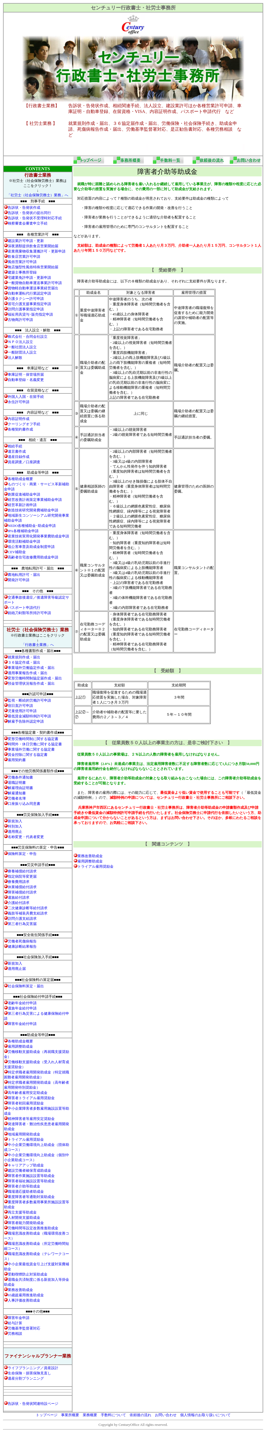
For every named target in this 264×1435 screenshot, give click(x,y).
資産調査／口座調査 (24, 462)
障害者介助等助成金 (24, 1186)
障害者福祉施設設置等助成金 (31, 1181)
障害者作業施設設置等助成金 (31, 1176)
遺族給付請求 (18, 897)
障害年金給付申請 (22, 1024)
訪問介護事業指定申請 (26, 309)
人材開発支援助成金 (24, 1217)
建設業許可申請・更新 (26, 241)
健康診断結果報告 (22, 946)
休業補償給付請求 (22, 887)
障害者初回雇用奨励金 (26, 1103)
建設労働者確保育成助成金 (29, 1170)
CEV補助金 (17, 552)
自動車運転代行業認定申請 (29, 293)
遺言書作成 (17, 451)
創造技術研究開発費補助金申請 (33, 510)
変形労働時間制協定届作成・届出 (35, 678)
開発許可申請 (18, 580)
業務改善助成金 (90, 856)
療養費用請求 (18, 882)
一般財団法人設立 (22, 352)
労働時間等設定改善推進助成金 (33, 1228)
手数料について (113, 1415)
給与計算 (15, 1323)
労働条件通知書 (20, 777)
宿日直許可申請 (20, 706)
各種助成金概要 (20, 479)
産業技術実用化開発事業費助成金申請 (38, 536)
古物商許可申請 (20, 320)
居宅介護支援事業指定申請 (29, 304)
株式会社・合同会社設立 (27, 336)
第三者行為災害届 (22, 924)
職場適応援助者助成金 (26, 1191)
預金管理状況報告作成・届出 (31, 683)
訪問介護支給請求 (22, 918)
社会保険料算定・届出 (26, 986)
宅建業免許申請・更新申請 (29, 277)
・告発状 (24, 207)
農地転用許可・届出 (24, 575)
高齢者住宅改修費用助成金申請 (33, 557)
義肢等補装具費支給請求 (27, 913)
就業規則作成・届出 (24, 657)
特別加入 (15, 826)
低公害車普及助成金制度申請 (31, 547)
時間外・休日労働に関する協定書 (35, 744)
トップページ (46, 1415)
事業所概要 (70, 1415)
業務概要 (90, 1415)
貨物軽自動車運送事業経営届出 (33, 288)
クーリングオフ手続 (24, 424)
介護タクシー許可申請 (26, 299)
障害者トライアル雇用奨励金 (31, 1098)
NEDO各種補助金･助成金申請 (32, 526)
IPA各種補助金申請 (23, 531)
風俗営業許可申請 (22, 262)
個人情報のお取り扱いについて (205, 1415)
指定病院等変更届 (22, 876)
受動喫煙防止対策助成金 (27, 1274)
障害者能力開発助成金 (26, 1223)
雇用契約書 (17, 760)
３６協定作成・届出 (24, 662)
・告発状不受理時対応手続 (35, 218)
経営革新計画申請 (22, 505)
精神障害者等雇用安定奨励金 (31, 1119)
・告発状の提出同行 (29, 213)
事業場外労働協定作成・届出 (31, 668)
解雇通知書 (17, 793)
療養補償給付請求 (22, 871)
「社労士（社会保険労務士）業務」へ (37, 195)
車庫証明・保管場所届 (26, 374)
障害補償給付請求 (22, 892)
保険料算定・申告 (22, 854)
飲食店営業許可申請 (24, 256)
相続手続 (15, 446)
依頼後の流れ (140, 1415)
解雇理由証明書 (20, 788)
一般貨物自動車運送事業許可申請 (35, 283)
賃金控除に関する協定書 (27, 755)
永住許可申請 (18, 402)
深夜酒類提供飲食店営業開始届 (33, 246)
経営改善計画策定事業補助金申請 (35, 500)
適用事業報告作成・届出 (27, 673)
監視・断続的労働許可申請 (29, 700)
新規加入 (15, 821)
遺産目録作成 (18, 457)
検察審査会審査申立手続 (27, 223)
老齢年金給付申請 (22, 1003)
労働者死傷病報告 (22, 941)
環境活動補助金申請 (24, 541)
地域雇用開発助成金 (24, 1134)
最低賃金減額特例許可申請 (29, 716)
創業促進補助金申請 (24, 494)
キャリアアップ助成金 (26, 1165)
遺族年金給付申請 (22, 1008)
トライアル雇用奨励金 (95, 866)
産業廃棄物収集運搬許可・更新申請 (37, 251)
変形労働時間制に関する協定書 (33, 739)
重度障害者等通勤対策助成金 (31, 1197)
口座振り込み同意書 (24, 804)
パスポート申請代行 (24, 608)
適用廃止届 (17, 969)
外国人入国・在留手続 (26, 397)
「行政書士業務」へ (37, 645)
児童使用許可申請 (22, 711)
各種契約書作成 (20, 429)
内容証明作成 (18, 419)
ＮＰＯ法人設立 (20, 342)
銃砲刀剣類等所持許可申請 (29, 613)
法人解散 (15, 357)
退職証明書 (17, 782)
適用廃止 (15, 831)
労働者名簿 (17, 798)
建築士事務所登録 (22, 272)
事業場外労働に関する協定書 (31, 749)
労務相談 (15, 1333)
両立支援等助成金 (22, 1212)
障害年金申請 (18, 1318)
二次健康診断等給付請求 (27, 908)
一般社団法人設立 (22, 347)
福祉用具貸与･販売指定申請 (30, 314)
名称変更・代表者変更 (26, 837)
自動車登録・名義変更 (26, 380)
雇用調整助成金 (90, 861)
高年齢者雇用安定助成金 (27, 1093)
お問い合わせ (166, 1415)
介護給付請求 (18, 903)
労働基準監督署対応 (24, 1328)
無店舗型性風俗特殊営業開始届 (33, 267)
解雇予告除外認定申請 (26, 721)
